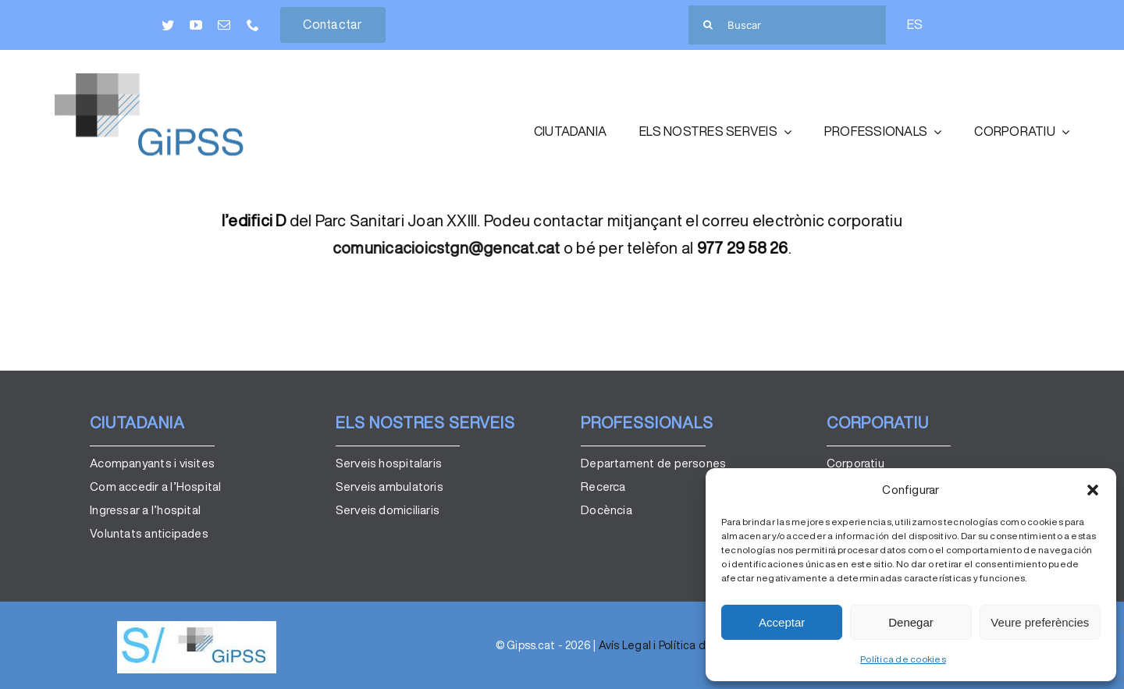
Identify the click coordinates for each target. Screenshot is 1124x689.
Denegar (911, 622)
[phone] (253, 25)
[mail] (224, 25)
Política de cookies (903, 659)
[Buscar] (787, 24)
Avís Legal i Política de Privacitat (682, 645)
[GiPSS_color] (172, 79)
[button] (1093, 490)
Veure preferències (1040, 622)
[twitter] (168, 25)
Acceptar (782, 622)
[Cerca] (707, 24)
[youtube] (196, 25)
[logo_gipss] (196, 627)
